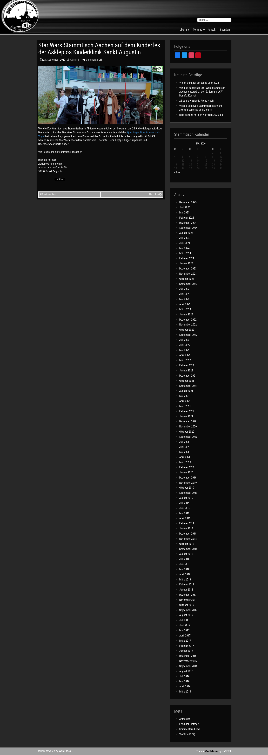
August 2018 (186, 554)
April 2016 (185, 686)
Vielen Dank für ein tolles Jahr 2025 (199, 82)
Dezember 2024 (188, 222)
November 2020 (188, 426)
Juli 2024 (184, 238)
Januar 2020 (186, 472)
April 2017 (185, 635)
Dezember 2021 (188, 375)
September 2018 (188, 549)
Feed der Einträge (189, 724)
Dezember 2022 (188, 319)
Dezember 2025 (188, 202)
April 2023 (185, 304)
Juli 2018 (184, 559)
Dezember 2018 (188, 533)
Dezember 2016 (188, 655)
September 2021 (188, 385)
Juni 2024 (184, 243)
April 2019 (185, 518)
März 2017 (185, 640)
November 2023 (188, 273)
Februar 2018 (186, 584)
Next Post (155, 194)
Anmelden (184, 719)
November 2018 (188, 538)
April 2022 (185, 355)
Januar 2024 (186, 263)
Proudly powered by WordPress (54, 751)
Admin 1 (73, 59)
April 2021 (185, 401)
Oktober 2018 (186, 543)
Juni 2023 (184, 294)
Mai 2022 (184, 350)
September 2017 (188, 610)
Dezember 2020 (188, 421)
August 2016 (186, 671)
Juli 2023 (184, 288)
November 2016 (188, 661)
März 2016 (185, 691)
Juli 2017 (184, 620)
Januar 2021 (186, 416)
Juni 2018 (184, 564)
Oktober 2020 (186, 431)
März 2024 (185, 253)
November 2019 (188, 482)
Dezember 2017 (188, 594)
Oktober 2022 (186, 329)
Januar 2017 (186, 650)
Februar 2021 (186, 411)
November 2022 (188, 324)
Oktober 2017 (186, 605)
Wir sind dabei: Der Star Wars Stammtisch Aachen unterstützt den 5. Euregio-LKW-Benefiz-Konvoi (202, 91)
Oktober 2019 (186, 487)
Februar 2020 (186, 467)
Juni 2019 (184, 508)
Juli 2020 (184, 442)
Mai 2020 (184, 452)
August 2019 (186, 498)
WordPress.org (187, 734)
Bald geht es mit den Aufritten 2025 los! (201, 114)
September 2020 (188, 436)
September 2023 (188, 284)
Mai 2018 (184, 569)
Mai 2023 (184, 299)
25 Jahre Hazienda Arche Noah (196, 100)
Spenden (225, 29)
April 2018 (185, 574)
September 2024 (188, 227)
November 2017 (188, 599)
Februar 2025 (186, 217)
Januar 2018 (186, 589)
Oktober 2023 (186, 278)
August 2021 (186, 390)
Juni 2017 (184, 625)
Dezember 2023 (188, 268)
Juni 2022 (184, 345)
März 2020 (185, 462)
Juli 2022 (184, 340)
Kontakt (211, 29)
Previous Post (48, 194)
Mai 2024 (184, 248)
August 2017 (186, 615)
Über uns (184, 29)
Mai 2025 (184, 212)
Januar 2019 (186, 528)
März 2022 (185, 360)
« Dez (177, 172)
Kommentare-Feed (189, 729)
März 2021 (185, 406)
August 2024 (186, 232)
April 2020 (185, 457)
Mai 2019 (184, 513)
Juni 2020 (184, 447)
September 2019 (188, 492)
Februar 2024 (186, 258)
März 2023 (185, 309)
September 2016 (188, 666)
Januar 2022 (186, 370)
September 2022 (188, 334)
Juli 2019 (184, 503)
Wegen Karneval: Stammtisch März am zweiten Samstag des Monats (200, 107)
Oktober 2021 (186, 380)
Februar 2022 (186, 365)
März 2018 (185, 579)
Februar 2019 (186, 523)
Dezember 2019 (188, 477)
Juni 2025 (184, 207)
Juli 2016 (184, 676)
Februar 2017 (186, 645)
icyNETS (226, 751)
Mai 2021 (184, 396)
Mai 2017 (184, 630)
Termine (197, 29)
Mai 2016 (184, 681)
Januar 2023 (186, 314)
